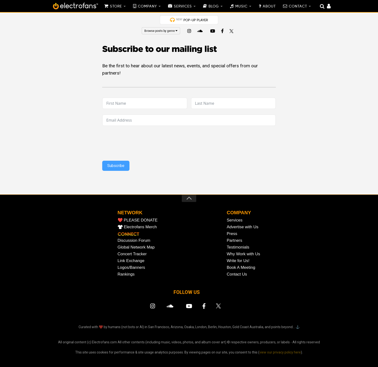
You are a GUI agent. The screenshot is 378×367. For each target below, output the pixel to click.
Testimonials (238, 247)
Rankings (126, 274)
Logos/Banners (131, 267)
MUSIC (241, 6)
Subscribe (115, 165)
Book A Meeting (241, 267)
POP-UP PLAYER (192, 20)
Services (235, 220)
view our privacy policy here (280, 352)
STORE (116, 6)
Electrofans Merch (140, 227)
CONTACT (298, 6)
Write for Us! (238, 260)
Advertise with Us (242, 227)
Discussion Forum (134, 240)
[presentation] (189, 140)
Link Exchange (131, 260)
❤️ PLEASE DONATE (138, 220)
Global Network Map (136, 247)
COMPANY (147, 6)
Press (232, 233)
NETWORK (130, 212)
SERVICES (183, 6)
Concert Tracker (132, 254)
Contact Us (237, 274)
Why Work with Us (243, 254)
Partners (234, 240)
